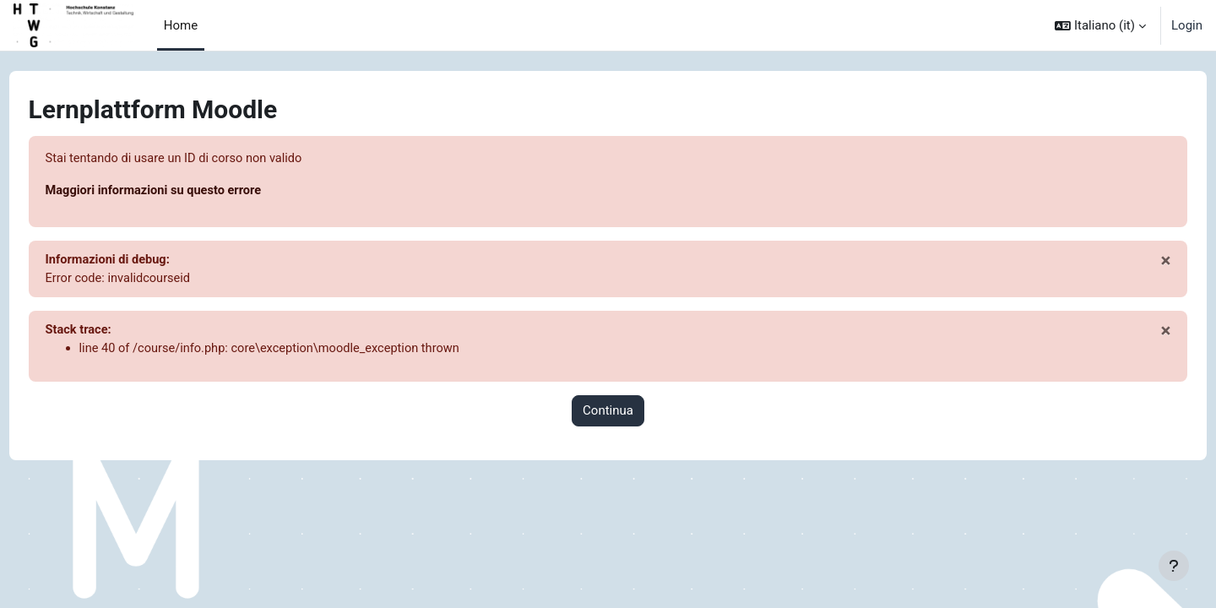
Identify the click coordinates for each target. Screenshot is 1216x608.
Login (1186, 25)
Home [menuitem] (181, 25)
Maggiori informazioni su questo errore (188, 191)
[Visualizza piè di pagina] (1174, 566)
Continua (608, 413)
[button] (1100, 25)
